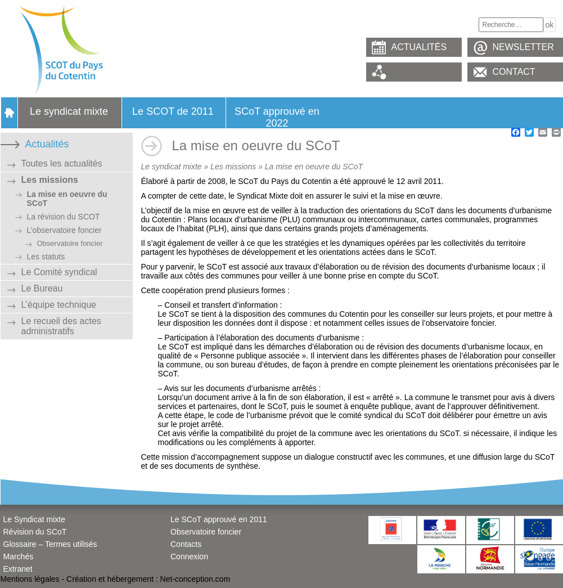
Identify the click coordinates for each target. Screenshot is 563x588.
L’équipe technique (58, 304)
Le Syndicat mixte (34, 519)
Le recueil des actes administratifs (61, 326)
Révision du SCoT (35, 531)
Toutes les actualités (61, 163)
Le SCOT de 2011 (173, 111)
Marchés (18, 556)
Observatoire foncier (70, 243)
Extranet (18, 568)
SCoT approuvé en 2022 (277, 117)
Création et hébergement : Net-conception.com (148, 578)
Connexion (189, 556)
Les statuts (46, 256)
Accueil (9, 112)
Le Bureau (42, 288)
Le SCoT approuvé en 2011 (218, 519)
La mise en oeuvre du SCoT (67, 199)
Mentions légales (30, 578)
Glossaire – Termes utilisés (50, 544)
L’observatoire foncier (64, 230)
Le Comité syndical (59, 272)
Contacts (185, 544)
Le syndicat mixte (69, 111)
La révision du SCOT (63, 216)
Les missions (49, 180)
